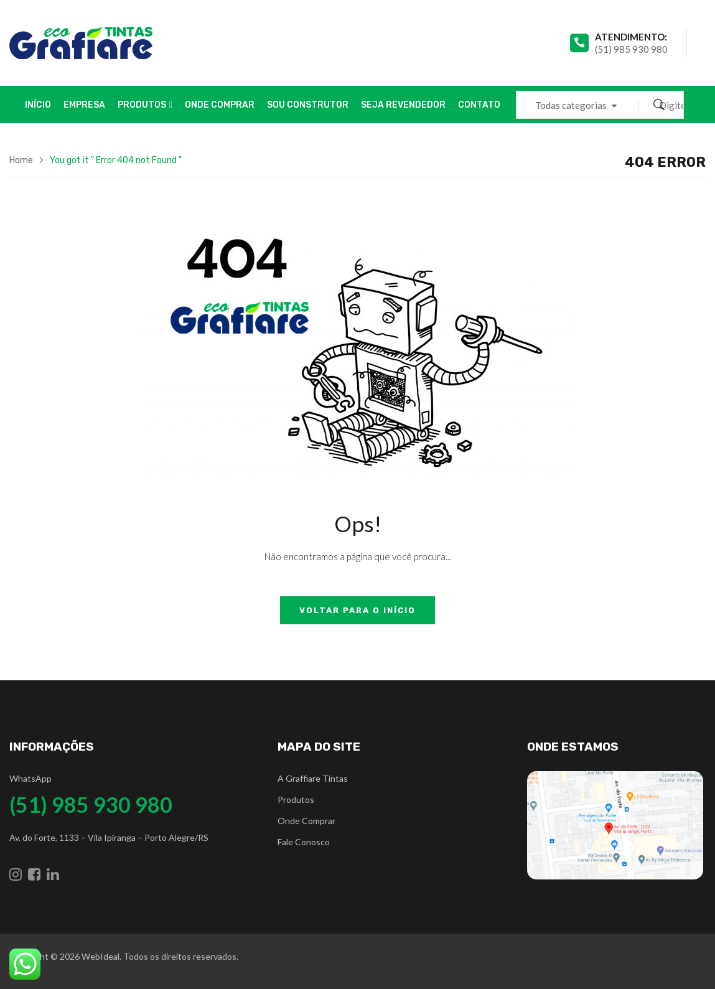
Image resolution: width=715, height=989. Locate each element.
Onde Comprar (306, 820)
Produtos (296, 799)
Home (21, 160)
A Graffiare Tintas (313, 778)
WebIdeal (100, 956)
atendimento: (631, 36)
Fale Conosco (304, 842)
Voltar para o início (357, 610)
